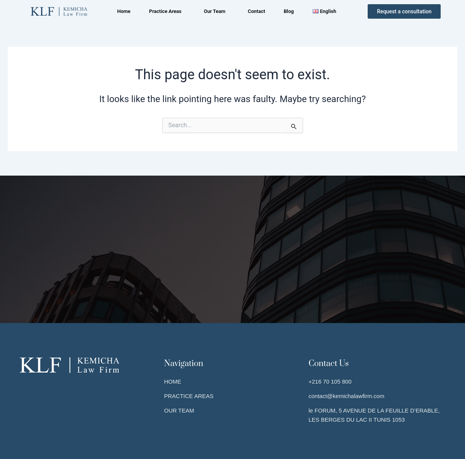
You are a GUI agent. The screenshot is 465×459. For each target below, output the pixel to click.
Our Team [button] (214, 11)
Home (121, 11)
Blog (290, 11)
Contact (257, 11)
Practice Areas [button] (164, 11)
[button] (165, 11)
